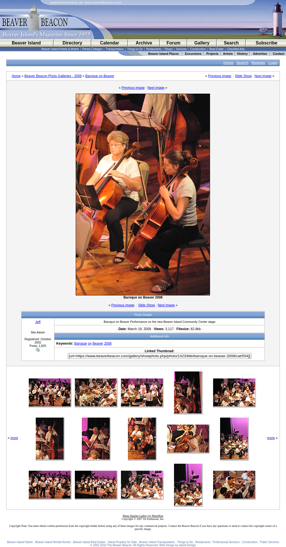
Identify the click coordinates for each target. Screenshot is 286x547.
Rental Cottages (92, 49)
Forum (173, 43)
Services (181, 49)
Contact (278, 53)
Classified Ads (236, 49)
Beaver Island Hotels (20, 542)
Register (258, 63)
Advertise (260, 53)
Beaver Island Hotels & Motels (60, 49)
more (14, 438)
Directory (72, 43)
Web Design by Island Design (177, 545)
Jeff (37, 322)
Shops (169, 49)
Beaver (97, 343)
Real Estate (216, 49)
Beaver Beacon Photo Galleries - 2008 (53, 76)
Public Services (269, 542)
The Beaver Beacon (119, 545)
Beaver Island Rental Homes (53, 542)
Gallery (201, 43)
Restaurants (153, 49)
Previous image (219, 76)
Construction (198, 49)
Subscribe (266, 43)
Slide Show (243, 76)
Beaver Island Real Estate (89, 542)
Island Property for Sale (122, 542)
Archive (144, 43)
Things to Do (135, 49)
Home (228, 63)
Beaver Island (26, 43)
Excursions (193, 53)
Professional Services (226, 542)
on (90, 343)
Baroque (80, 343)
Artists (228, 53)
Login (273, 63)
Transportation (114, 49)
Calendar (109, 43)
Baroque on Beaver (99, 76)
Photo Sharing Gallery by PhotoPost (143, 515)
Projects (212, 53)
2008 (108, 343)
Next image (262, 76)
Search (231, 43)
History (242, 53)
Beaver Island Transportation (157, 542)
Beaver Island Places (163, 53)
